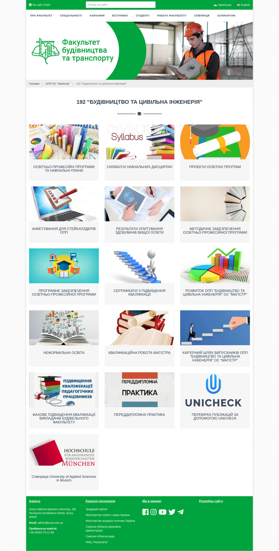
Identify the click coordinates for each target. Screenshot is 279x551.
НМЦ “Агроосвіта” (97, 542)
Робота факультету (171, 15)
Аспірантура (226, 15)
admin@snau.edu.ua (50, 522)
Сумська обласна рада (100, 536)
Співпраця (202, 15)
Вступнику (120, 15)
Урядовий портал (96, 509)
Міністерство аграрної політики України (110, 521)
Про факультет (41, 15)
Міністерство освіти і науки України (108, 515)
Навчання (97, 15)
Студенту (143, 15)
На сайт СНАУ (39, 4)
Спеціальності (71, 15)
